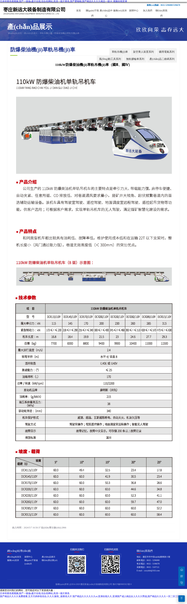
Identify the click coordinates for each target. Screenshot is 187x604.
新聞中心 (133, 10)
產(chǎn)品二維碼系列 (161, 59)
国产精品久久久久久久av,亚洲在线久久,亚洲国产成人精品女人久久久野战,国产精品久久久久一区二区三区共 (127, 596)
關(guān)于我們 (92, 11)
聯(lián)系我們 (161, 11)
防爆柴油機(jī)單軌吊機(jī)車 (66, 33)
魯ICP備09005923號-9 (122, 584)
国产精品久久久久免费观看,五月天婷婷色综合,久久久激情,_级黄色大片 (36, 596)
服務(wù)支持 (120, 10)
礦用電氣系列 (166, 51)
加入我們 (147, 10)
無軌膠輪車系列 (135, 59)
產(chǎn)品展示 (31, 33)
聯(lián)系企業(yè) (49, 560)
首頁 (78, 10)
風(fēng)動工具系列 (110, 59)
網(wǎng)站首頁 (15, 33)
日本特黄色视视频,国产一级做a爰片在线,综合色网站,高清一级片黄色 (34, 593)
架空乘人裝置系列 (143, 51)
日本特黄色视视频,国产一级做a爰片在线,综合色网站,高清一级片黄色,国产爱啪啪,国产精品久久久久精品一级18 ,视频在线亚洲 (63, 1)
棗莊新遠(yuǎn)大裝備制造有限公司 (34, 10)
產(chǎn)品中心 (106, 11)
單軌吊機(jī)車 (46, 33)
